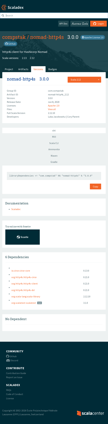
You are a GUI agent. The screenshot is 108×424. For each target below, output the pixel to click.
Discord (12, 360)
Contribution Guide (16, 373)
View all (52, 109)
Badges (52, 69)
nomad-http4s (47, 37)
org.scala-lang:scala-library (25, 296)
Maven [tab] (54, 155)
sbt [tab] (54, 130)
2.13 (24, 58)
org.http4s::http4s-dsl (23, 290)
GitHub (10, 43)
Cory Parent (73, 116)
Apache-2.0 (53, 105)
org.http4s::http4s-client (24, 283)
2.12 (32, 58)
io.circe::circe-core (20, 270)
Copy (95, 186)
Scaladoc (16, 209)
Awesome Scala (80, 24)
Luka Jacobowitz (57, 116)
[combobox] (84, 79)
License (10, 398)
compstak (14, 37)
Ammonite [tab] (54, 149)
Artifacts (23, 69)
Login (98, 23)
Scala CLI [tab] (54, 143)
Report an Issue (14, 377)
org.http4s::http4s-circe (24, 277)
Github (11, 356)
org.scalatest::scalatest (23, 302)
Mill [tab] (54, 136)
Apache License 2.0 (92, 37)
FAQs (8, 390)
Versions (38, 69)
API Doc (63, 23)
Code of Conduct (14, 394)
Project (9, 69)
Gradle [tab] (54, 161)
